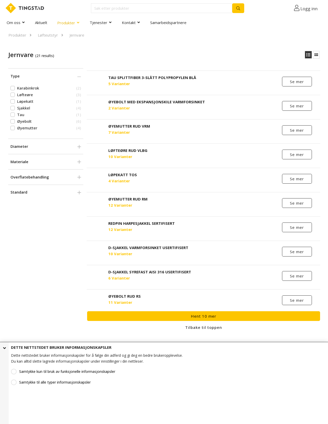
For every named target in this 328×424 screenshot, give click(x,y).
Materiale (19, 161)
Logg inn (309, 9)
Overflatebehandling (29, 177)
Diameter (19, 146)
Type (15, 76)
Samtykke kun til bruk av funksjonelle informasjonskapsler (67, 371)
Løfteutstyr (48, 35)
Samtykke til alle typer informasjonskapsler (55, 382)
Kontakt (129, 22)
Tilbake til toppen (203, 327)
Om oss (13, 22)
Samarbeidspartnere (168, 22)
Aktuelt (41, 22)
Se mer (297, 81)
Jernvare (76, 35)
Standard (18, 192)
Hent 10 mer (203, 316)
